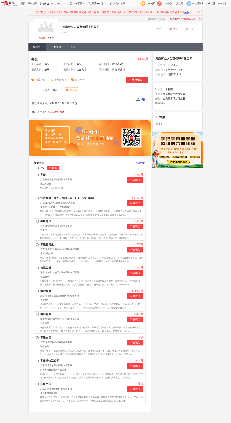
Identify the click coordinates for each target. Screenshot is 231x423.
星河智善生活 (46, 253)
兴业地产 (44, 277)
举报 (186, 12)
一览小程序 (118, 3)
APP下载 (78, 3)
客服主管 (45, 337)
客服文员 (45, 384)
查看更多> (141, 163)
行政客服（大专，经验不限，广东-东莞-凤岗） (67, 198)
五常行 (43, 230)
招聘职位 (57, 47)
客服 (34, 59)
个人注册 (178, 3)
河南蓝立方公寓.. (189, 19)
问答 (73, 47)
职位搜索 (32, 3)
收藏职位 (40, 79)
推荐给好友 (60, 79)
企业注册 (210, 3)
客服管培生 (47, 244)
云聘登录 (222, 3)
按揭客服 (45, 267)
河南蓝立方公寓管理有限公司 (80, 26)
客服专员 (45, 221)
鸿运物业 (44, 346)
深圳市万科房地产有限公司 (53, 370)
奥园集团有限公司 (48, 393)
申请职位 (137, 79)
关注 (159, 29)
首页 (23, 3)
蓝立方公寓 (45, 184)
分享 (191, 29)
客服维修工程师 (49, 360)
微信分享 (80, 79)
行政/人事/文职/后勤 (54, 112)
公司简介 (38, 47)
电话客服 (45, 291)
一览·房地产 (173, 19)
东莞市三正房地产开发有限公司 (55, 207)
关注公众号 (98, 3)
